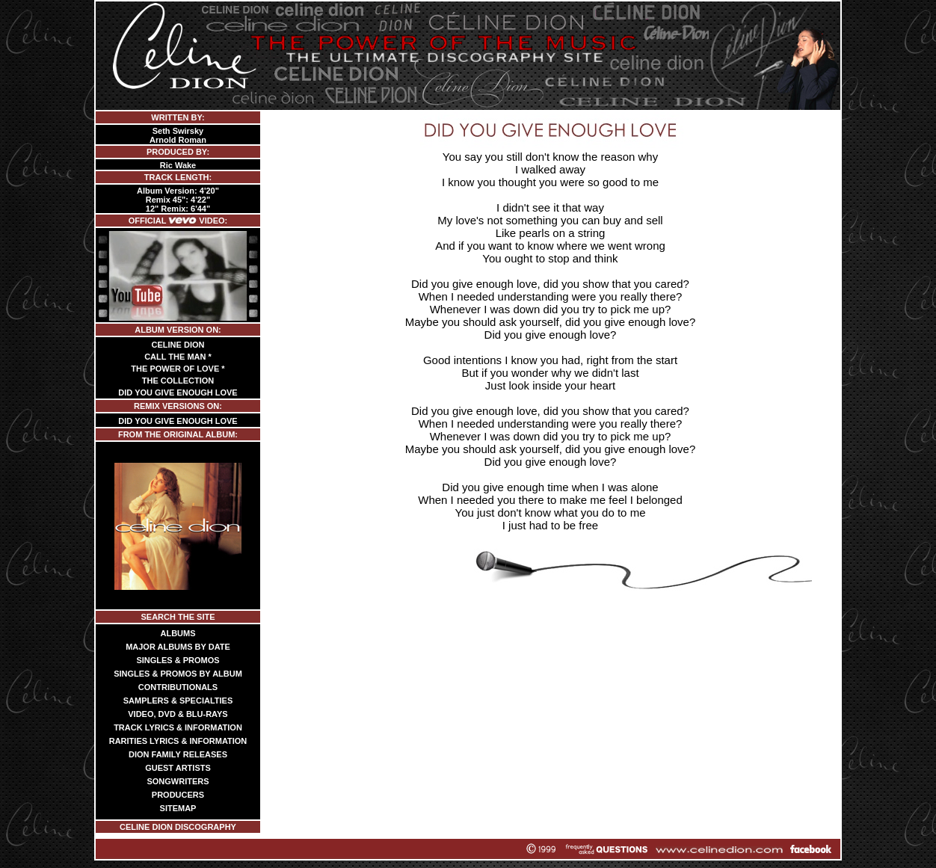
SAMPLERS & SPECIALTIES (178, 700)
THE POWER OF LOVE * (177, 368)
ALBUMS (177, 633)
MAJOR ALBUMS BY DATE (178, 646)
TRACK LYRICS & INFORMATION (178, 727)
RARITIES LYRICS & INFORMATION (178, 740)
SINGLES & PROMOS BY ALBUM (178, 673)
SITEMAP (178, 808)
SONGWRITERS (178, 781)
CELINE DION (178, 344)
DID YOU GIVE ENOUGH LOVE (177, 392)
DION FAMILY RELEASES (178, 754)
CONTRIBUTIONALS (178, 687)
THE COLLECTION (178, 380)
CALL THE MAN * (178, 356)
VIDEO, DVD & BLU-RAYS (177, 714)
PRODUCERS (178, 794)
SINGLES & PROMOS (177, 660)
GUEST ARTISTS (178, 767)
